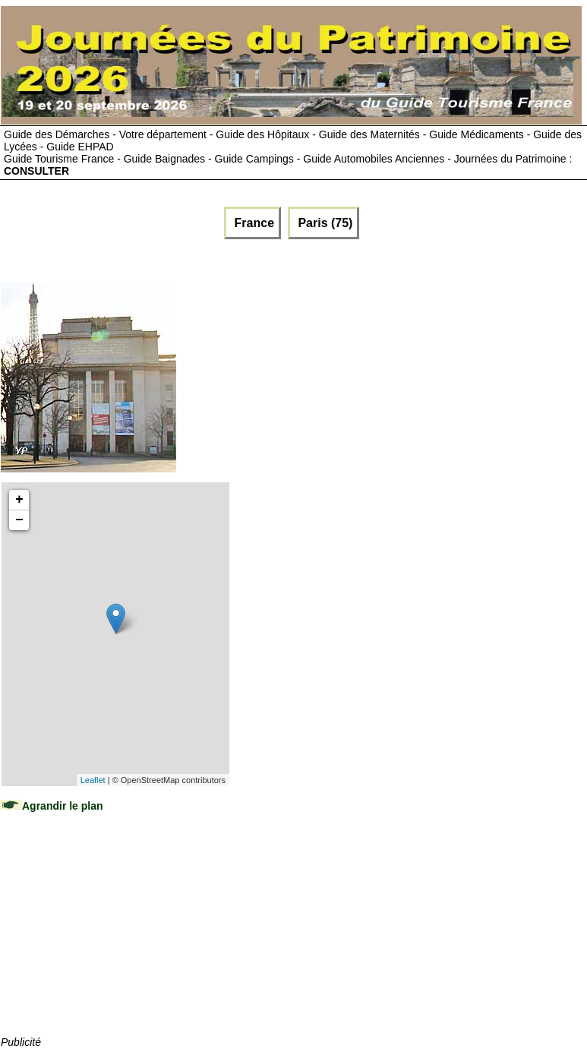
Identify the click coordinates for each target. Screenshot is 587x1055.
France (252, 222)
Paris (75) (323, 222)
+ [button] (19, 500)
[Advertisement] (115, 939)
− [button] (19, 520)
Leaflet (93, 780)
